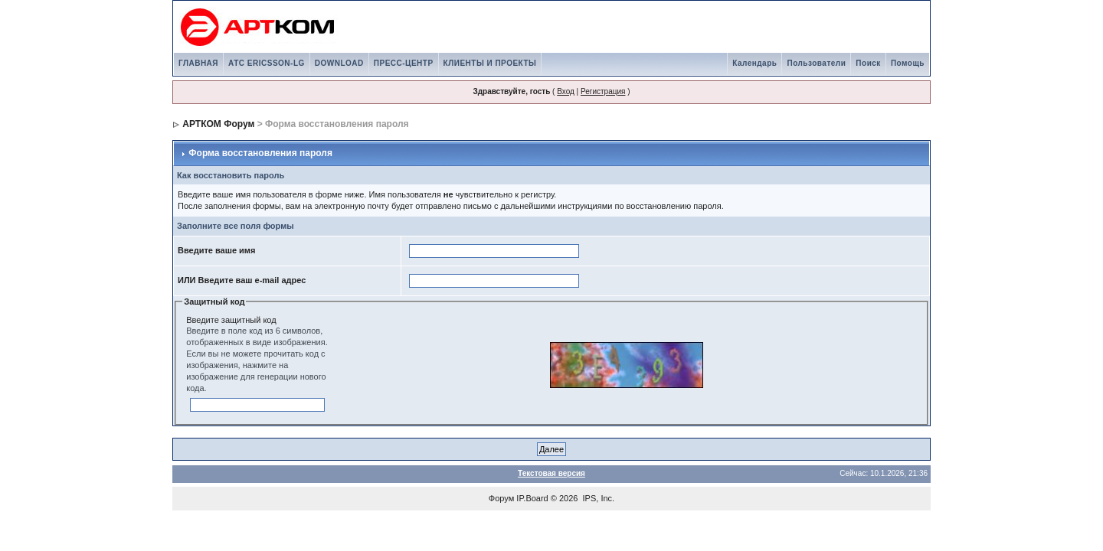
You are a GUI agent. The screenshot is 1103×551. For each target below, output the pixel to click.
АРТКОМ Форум (218, 124)
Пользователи (816, 63)
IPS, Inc (598, 498)
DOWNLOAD (339, 63)
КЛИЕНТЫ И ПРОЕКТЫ (490, 63)
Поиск (868, 63)
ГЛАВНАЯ (198, 63)
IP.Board (532, 498)
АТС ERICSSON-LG (266, 63)
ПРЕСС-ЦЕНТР (404, 63)
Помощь (908, 63)
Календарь (754, 63)
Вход (565, 91)
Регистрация (603, 91)
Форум (501, 498)
